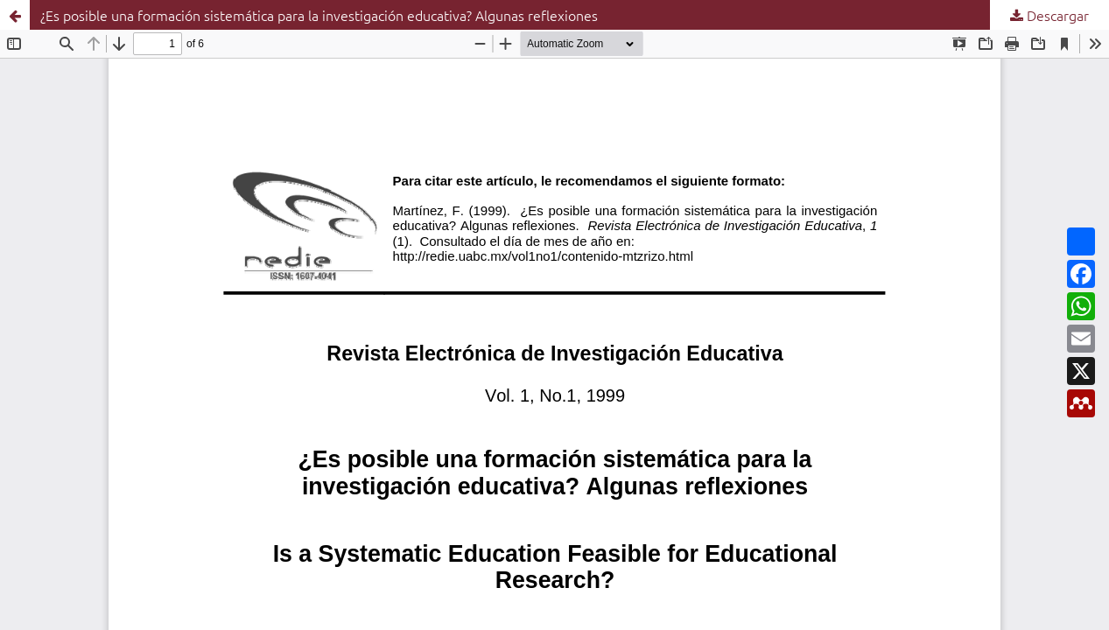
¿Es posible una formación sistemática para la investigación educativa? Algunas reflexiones (319, 14)
